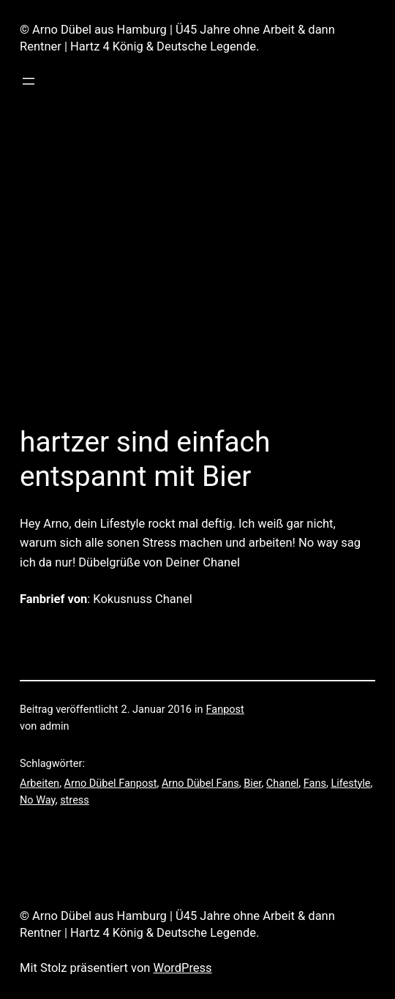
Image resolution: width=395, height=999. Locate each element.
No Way (38, 800)
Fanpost (225, 709)
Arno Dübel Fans (200, 783)
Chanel (282, 783)
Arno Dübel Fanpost (110, 783)
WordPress (183, 968)
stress (74, 800)
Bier (252, 783)
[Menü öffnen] (28, 81)
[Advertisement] (197, 262)
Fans (315, 783)
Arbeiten (39, 783)
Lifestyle (350, 783)
